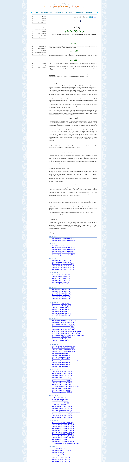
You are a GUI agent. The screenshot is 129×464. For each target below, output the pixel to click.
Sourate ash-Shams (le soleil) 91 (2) (61, 289)
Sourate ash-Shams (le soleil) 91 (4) (61, 293)
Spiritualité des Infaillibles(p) (40, 29)
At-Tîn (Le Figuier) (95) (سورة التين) (62, 245)
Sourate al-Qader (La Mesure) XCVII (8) (63, 435)
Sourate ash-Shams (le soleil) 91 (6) (61, 296)
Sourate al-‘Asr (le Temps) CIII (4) (61, 359)
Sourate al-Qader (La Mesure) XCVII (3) (63, 426)
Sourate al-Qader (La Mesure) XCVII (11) (63, 441)
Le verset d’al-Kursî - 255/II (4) (60, 402)
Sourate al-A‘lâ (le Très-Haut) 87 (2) (61, 338)
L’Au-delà (44, 31)
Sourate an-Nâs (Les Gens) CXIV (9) (62, 375)
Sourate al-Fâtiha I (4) (58, 454)
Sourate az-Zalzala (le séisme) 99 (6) (61, 260)
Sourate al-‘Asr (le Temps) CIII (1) (61, 353)
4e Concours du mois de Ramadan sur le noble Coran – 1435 (68, 335)
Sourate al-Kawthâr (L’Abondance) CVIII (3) (64, 349)
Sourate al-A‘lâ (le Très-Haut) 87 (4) (61, 304)
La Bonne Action (43, 39)
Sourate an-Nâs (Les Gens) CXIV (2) (62, 408)
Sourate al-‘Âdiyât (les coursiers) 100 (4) (63, 269)
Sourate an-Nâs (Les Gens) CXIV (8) (62, 373)
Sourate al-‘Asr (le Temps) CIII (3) (61, 357)
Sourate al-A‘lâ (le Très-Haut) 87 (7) (61, 309)
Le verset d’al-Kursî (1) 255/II (60, 397)
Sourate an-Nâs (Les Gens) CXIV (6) (62, 417)
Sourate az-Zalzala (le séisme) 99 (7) (61, 262)
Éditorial (44, 63)
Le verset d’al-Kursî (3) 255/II (60, 401)
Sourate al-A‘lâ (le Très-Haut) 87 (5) (61, 306)
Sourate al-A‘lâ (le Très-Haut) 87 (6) (61, 307)
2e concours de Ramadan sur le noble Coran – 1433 (65, 386)
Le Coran (44, 20)
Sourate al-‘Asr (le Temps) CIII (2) (61, 355)
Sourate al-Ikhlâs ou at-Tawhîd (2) (61, 457)
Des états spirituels (42, 37)
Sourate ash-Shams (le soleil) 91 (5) (61, 295)
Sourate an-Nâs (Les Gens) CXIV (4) (62, 413)
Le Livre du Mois (42, 56)
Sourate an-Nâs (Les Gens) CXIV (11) (62, 379)
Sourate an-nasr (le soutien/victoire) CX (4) (63, 326)
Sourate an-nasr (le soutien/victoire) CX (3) (63, 324)
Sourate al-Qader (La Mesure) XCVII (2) (63, 424)
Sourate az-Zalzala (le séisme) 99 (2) (61, 278)
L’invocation (43, 18)
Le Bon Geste (43, 35)
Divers (44, 65)
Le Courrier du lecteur (42, 54)
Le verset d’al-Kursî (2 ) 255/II (60, 399)
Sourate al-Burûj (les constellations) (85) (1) (63, 247)
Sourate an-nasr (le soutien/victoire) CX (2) (63, 322)
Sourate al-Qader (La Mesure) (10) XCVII (63, 439)
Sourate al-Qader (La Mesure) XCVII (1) (63, 423)
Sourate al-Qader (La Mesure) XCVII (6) (63, 432)
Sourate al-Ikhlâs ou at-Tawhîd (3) (61, 459)
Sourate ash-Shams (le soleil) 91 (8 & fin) (63, 275)
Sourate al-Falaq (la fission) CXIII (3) (62, 384)
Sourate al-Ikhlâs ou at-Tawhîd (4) (61, 461)
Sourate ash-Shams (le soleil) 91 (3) (61, 291)
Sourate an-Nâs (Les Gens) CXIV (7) (62, 371)
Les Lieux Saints (43, 44)
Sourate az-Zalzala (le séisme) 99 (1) (61, 276)
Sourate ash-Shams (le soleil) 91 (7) (61, 298)
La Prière (44, 16)
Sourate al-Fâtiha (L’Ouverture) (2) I (61, 450)
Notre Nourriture (43, 50)
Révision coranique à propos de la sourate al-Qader (65, 443)
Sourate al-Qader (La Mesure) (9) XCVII (63, 437)
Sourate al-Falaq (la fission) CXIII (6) (62, 392)
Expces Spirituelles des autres (40, 52)
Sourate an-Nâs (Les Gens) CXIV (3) (62, 410)
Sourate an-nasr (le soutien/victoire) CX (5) (63, 327)
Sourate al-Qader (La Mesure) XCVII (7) (63, 434)
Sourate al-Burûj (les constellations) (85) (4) (63, 253)
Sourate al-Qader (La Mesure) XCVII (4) (63, 428)
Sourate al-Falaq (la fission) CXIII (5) (62, 390)
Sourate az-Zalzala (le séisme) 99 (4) (61, 282)
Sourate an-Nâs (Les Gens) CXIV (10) (62, 377)
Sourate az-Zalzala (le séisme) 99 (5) (61, 284)
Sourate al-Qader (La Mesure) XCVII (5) (63, 430)
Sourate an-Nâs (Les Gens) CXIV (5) (62, 415)
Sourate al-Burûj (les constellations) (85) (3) (63, 251)
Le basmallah (55, 456)
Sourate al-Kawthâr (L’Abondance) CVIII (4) (64, 351)
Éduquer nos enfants (42, 67)
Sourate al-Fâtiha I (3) (58, 452)
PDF (95, 17)
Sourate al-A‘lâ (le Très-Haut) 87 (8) (61, 311)
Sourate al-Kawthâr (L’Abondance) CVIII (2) (64, 348)
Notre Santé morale (42, 46)
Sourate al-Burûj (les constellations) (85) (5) (63, 254)
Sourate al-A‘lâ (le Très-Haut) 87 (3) (61, 340)
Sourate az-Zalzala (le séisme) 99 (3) (61, 280)
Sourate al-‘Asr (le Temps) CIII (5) (61, 362)
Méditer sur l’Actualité (42, 33)
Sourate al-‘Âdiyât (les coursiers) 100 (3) (63, 267)
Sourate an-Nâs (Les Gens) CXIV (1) (62, 406)
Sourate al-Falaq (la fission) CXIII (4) (62, 388)
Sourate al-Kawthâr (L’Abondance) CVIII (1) (64, 346)
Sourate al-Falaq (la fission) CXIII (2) (62, 382)
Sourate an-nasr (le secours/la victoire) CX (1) (64, 320)
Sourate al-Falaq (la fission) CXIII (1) (62, 381)
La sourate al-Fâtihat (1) (58, 448)
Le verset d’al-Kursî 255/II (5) (60, 404)
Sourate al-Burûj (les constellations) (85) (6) (63, 238)
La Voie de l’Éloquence (41, 27)
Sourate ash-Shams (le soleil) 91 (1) (61, 315)
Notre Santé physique (42, 48)
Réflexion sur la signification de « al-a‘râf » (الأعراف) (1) (67, 331)
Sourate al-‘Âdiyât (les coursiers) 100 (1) (63, 264)
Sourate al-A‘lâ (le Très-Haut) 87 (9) (61, 313)
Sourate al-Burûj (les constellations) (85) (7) (63, 240)
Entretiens (44, 61)
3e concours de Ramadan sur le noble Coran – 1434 (65, 360)
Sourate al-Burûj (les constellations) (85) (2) (63, 249)
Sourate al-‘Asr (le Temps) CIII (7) (61, 366)
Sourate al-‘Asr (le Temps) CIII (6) (61, 364)
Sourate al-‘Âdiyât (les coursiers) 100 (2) (63, 265)
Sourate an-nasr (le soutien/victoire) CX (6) (63, 329)
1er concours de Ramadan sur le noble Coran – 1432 (66, 412)
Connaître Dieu (43, 24)
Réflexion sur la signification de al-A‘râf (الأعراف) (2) (66, 333)
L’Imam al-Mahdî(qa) (42, 22)
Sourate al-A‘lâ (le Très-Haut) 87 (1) (61, 337)
